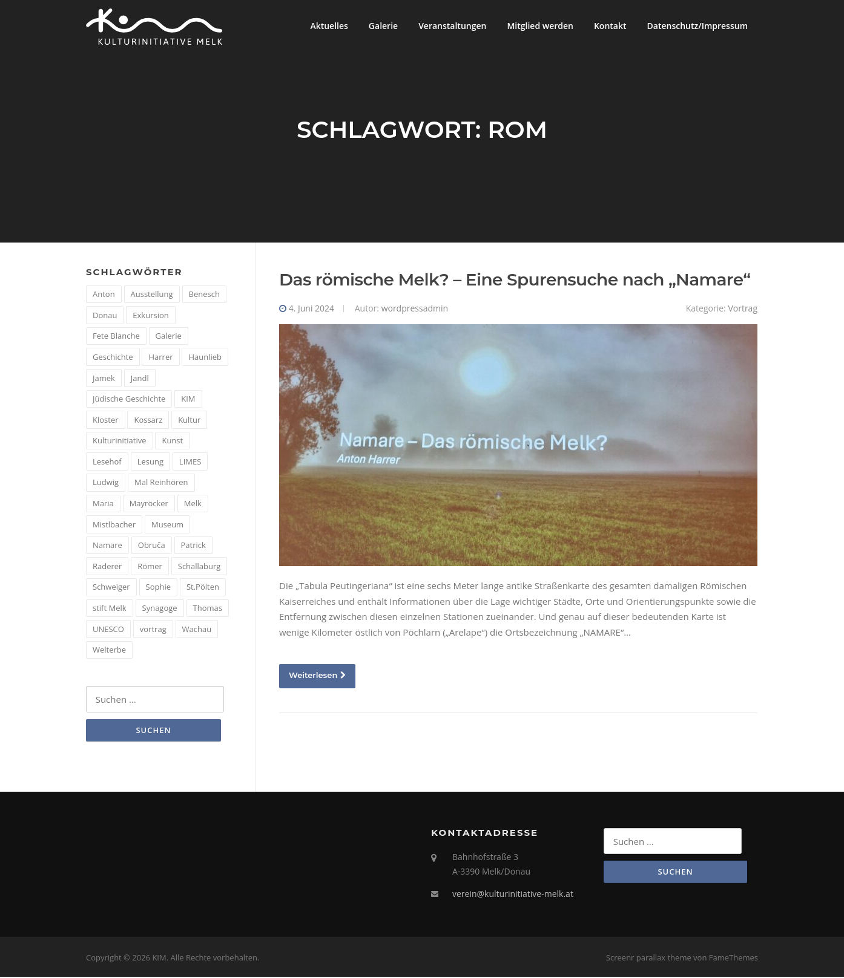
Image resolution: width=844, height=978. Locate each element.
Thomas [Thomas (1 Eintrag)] (207, 608)
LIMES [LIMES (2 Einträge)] (190, 462)
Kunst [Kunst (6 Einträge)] (172, 441)
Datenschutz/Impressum (697, 25)
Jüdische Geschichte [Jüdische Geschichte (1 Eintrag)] (129, 399)
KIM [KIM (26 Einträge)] (188, 399)
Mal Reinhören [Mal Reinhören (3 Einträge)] (161, 483)
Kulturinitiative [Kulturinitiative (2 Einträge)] (120, 441)
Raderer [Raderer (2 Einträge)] (107, 566)
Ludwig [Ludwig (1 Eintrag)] (106, 483)
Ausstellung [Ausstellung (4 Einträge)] (152, 294)
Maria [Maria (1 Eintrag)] (103, 503)
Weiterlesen (317, 676)
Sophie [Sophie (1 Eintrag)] (158, 587)
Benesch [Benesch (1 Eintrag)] (204, 294)
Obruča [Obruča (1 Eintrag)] (151, 546)
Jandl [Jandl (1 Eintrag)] (140, 378)
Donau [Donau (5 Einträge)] (105, 315)
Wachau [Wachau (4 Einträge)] (197, 629)
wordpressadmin (414, 309)
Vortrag (742, 309)
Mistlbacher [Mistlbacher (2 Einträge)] (114, 525)
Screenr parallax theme (648, 958)
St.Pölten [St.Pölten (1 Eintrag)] (202, 587)
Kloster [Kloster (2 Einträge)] (106, 420)
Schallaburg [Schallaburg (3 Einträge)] (199, 566)
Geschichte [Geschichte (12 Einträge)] (113, 357)
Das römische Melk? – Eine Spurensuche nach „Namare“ (514, 280)
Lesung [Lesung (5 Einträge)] (150, 462)
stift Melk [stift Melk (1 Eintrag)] (110, 608)
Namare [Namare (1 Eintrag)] (107, 546)
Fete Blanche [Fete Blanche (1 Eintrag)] (116, 336)
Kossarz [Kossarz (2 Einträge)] (148, 420)
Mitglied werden (540, 25)
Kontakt (610, 25)
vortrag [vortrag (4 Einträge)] (153, 629)
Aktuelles (329, 25)
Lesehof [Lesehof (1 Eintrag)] (107, 462)
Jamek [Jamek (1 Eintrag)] (104, 378)
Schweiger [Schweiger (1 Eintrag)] (111, 587)
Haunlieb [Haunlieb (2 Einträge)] (205, 357)
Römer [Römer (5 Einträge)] (149, 566)
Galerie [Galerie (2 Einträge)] (169, 336)
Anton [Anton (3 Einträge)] (104, 294)
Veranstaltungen (452, 25)
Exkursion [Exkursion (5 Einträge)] (150, 315)
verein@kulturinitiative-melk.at (512, 895)
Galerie (383, 25)
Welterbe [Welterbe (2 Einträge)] (109, 650)
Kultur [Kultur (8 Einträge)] (189, 420)
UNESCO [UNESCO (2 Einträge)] (108, 629)
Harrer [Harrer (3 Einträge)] (160, 357)
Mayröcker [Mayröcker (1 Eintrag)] (149, 503)
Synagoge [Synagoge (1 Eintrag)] (159, 608)
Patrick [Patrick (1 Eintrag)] (193, 546)
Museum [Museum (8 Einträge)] (167, 525)
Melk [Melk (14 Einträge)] (193, 503)
